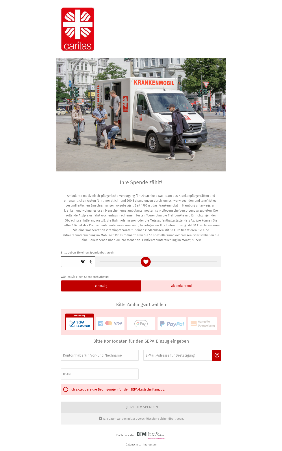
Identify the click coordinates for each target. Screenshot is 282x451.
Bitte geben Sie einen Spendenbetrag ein (88, 252)
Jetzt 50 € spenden (142, 407)
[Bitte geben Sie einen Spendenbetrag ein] (74, 261)
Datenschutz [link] (133, 444)
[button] (216, 355)
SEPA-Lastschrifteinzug (147, 389)
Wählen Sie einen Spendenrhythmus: (85, 276)
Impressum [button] (149, 444)
